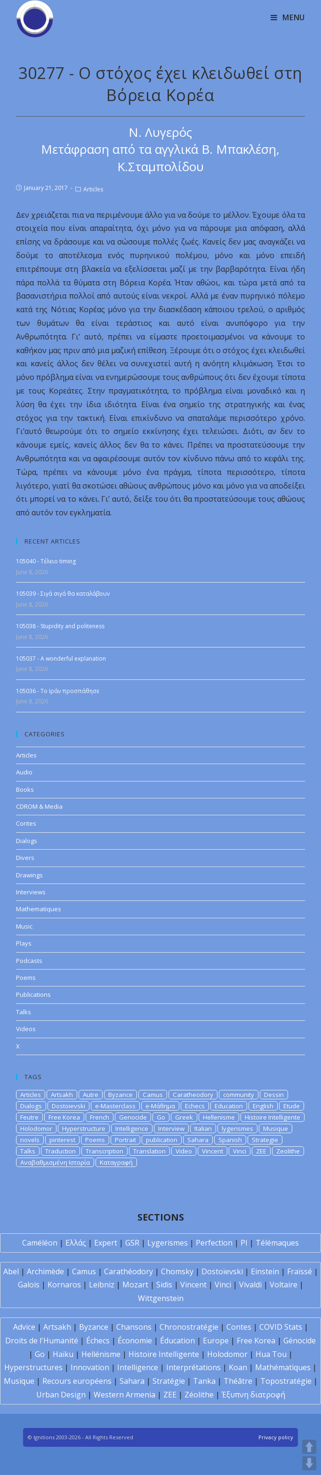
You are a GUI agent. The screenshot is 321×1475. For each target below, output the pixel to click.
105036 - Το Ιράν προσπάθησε (57, 691)
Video (184, 1151)
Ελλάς (75, 1243)
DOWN (309, 1463)
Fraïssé (299, 1271)
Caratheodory (193, 1094)
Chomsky (177, 1271)
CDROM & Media (39, 806)
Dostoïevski (222, 1271)
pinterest (62, 1140)
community (238, 1094)
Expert (105, 1243)
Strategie (265, 1140)
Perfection (214, 1243)
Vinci (239, 1151)
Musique (275, 1128)
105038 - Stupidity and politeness (60, 626)
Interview (171, 1128)
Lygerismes (167, 1243)
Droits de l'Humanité (41, 1340)
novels (30, 1140)
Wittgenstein (161, 1298)
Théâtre (238, 1381)
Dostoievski (68, 1106)
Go (161, 1117)
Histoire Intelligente (272, 1117)
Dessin (274, 1094)
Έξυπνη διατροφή (253, 1394)
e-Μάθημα (160, 1106)
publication (161, 1140)
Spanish (230, 1140)
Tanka (204, 1381)
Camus (153, 1094)
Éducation (177, 1340)
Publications (33, 994)
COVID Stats (280, 1327)
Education (229, 1106)
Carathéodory (128, 1271)
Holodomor (36, 1128)
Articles (93, 189)
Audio (24, 772)
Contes (26, 823)
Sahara (198, 1140)
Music (24, 926)
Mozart (135, 1284)
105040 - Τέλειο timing (46, 561)
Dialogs (26, 840)
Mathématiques (283, 1367)
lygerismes (237, 1128)
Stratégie (168, 1381)
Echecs (195, 1106)
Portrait (125, 1140)
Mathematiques (38, 909)
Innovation (90, 1367)
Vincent (212, 1151)
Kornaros (64, 1284)
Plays (24, 943)
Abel (11, 1271)
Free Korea (64, 1117)
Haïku (63, 1354)
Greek (184, 1117)
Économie (135, 1340)
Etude (291, 1106)
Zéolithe (199, 1394)
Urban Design (61, 1394)
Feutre (29, 1117)
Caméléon (39, 1243)
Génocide (299, 1340)
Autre (90, 1094)
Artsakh (62, 1094)
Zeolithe (288, 1151)
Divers (25, 857)
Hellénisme (100, 1354)
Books (25, 789)
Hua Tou (271, 1354)
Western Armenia (124, 1394)
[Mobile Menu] (288, 17)
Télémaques (277, 1243)
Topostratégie (286, 1381)
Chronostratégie (189, 1327)
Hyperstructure (83, 1128)
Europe (216, 1340)
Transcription (104, 1151)
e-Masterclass (115, 1106)
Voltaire (283, 1284)
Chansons (134, 1327)
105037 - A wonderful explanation (61, 659)
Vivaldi (250, 1284)
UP (309, 1447)
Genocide (133, 1117)
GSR (132, 1243)
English (263, 1106)
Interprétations (193, 1367)
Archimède (45, 1271)
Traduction (60, 1151)
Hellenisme (219, 1117)
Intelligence (131, 1128)
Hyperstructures (33, 1367)
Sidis (164, 1284)
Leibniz (101, 1284)
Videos (26, 1029)
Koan (238, 1367)
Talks (23, 1012)
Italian (203, 1128)
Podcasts (29, 960)
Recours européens (77, 1381)
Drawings (29, 875)
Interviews (31, 892)
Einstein (265, 1271)
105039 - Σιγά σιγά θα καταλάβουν (63, 594)
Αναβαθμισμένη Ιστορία (55, 1162)
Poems (26, 977)
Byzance (120, 1094)
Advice (24, 1327)
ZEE (261, 1151)
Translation (149, 1151)
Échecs (98, 1340)
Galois (29, 1284)
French (99, 1117)
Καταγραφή (116, 1162)
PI (244, 1243)
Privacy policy (275, 1437)
